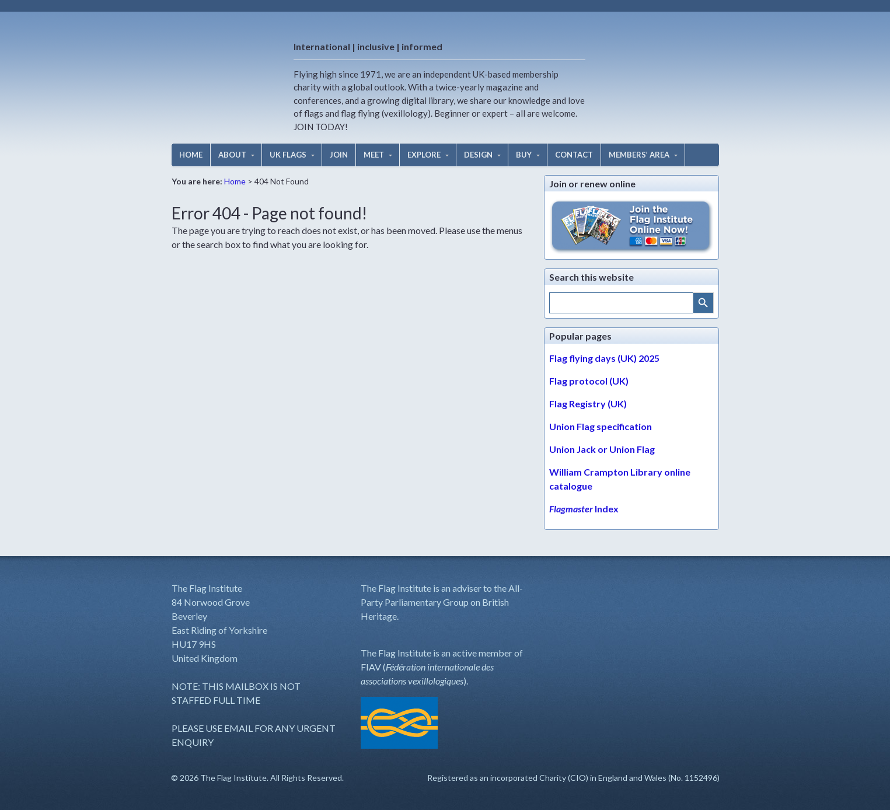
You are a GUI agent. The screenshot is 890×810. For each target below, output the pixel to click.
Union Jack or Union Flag (602, 449)
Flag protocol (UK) (589, 380)
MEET (374, 154)
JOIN (339, 154)
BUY (524, 154)
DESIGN (478, 154)
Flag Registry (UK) (588, 403)
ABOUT (232, 154)
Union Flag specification (600, 426)
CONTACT (574, 154)
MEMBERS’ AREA (639, 154)
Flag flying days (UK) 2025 (604, 358)
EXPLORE (424, 154)
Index (584, 508)
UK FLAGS (288, 154)
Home (235, 181)
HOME (191, 154)
